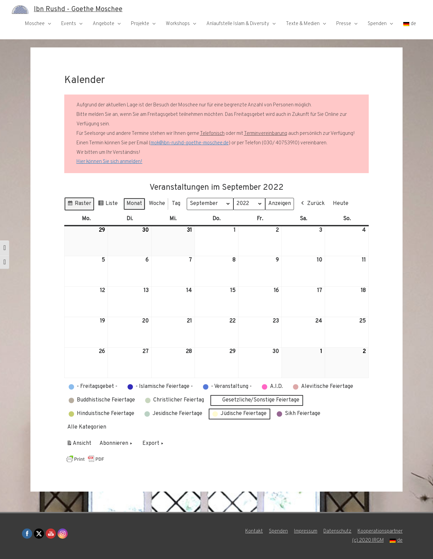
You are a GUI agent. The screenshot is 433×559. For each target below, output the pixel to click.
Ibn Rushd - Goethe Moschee (78, 9)
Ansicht (80, 445)
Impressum (305, 531)
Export (153, 443)
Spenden (377, 24)
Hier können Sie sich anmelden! (109, 162)
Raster (79, 205)
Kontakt (254, 531)
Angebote (103, 24)
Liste (108, 205)
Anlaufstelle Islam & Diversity (237, 24)
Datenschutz (337, 531)
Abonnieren (116, 443)
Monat (134, 203)
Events (68, 24)
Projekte (140, 24)
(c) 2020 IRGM (368, 540)
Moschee (35, 24)
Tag (176, 203)
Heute (340, 203)
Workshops (178, 24)
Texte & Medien (303, 24)
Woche (157, 203)
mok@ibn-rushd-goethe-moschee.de (190, 143)
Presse (343, 24)
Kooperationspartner (380, 531)
